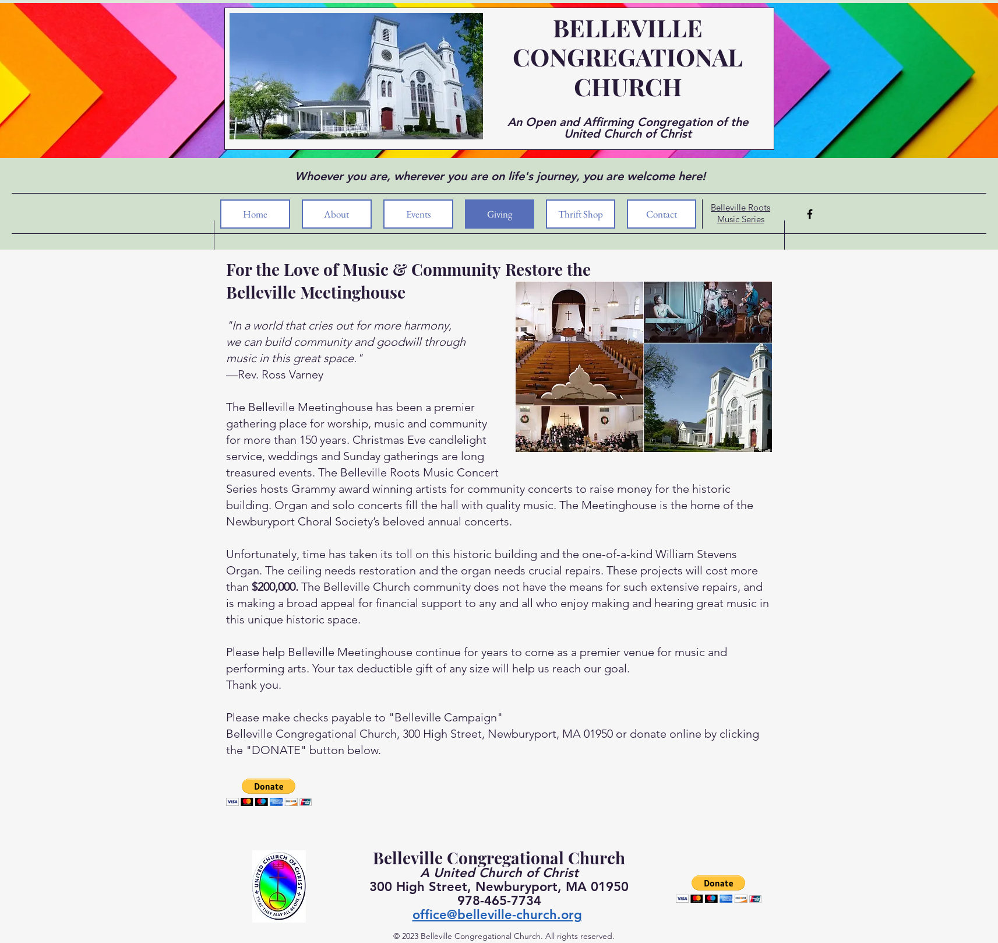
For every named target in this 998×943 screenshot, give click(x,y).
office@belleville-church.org (497, 915)
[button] (269, 792)
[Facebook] (809, 214)
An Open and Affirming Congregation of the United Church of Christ (627, 128)
